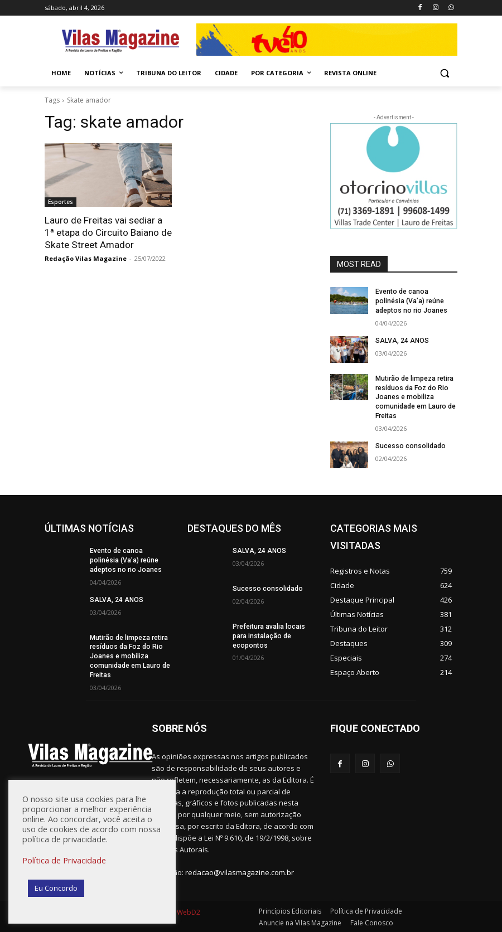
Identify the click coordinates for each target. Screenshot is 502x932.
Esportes (60, 202)
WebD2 (187, 911)
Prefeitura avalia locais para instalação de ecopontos (269, 635)
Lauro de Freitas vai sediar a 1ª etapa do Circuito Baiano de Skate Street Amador (108, 232)
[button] (444, 73)
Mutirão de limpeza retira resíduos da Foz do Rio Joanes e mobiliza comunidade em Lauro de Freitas (415, 396)
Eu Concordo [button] (56, 888)
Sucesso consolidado (409, 445)
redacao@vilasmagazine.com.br (239, 872)
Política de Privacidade (64, 860)
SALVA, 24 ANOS (402, 340)
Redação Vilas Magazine (86, 258)
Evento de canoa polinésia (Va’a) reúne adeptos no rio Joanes (410, 301)
